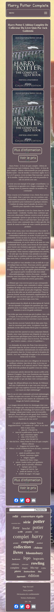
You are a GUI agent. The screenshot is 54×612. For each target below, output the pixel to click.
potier (38, 527)
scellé (20, 532)
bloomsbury (34, 553)
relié (15, 516)
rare (36, 532)
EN (26, 601)
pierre (18, 571)
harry (37, 536)
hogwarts (38, 558)
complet (21, 536)
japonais (21, 576)
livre (16, 528)
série (27, 522)
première (29, 532)
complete (14, 567)
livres (18, 552)
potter (39, 521)
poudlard (40, 543)
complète (27, 542)
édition (33, 575)
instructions (29, 571)
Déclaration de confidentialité (28, 594)
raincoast (25, 564)
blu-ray (34, 567)
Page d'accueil (28, 587)
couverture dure (15, 523)
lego (26, 558)
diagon (25, 568)
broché (26, 528)
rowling (37, 563)
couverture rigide (32, 516)
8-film (43, 568)
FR (30, 601)
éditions (15, 564)
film (39, 572)
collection (22, 546)
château (38, 547)
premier (15, 543)
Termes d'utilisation (28, 598)
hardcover (16, 559)
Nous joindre (28, 590)
